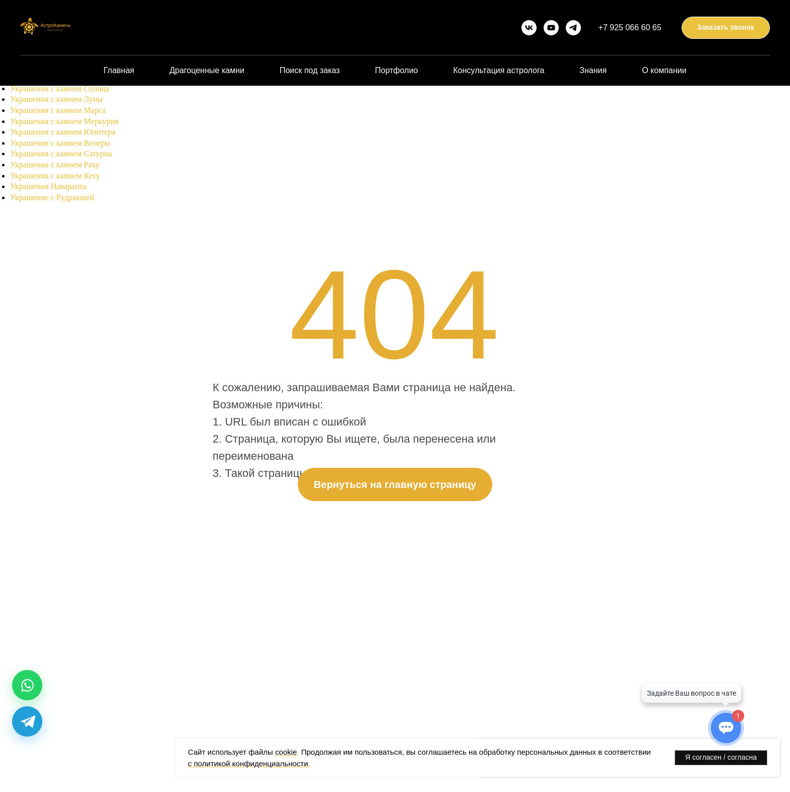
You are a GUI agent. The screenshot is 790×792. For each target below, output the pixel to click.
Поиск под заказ (310, 70)
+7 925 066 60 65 (630, 27)
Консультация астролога (498, 70)
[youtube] (551, 27)
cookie (286, 752)
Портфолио (396, 70)
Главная (119, 70)
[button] (726, 28)
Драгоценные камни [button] (206, 70)
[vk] (529, 27)
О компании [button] (664, 70)
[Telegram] (27, 721)
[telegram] (573, 27)
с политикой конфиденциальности (248, 763)
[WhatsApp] (27, 685)
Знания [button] (593, 70)
